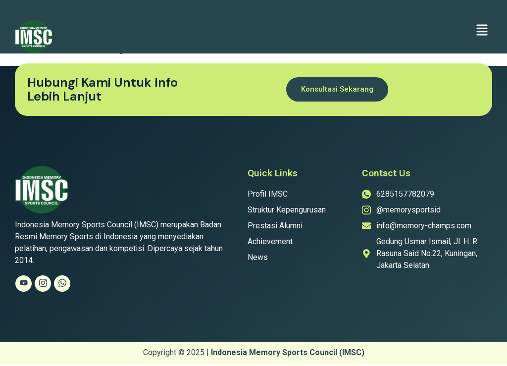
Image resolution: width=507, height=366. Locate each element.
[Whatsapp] (62, 283)
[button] (482, 31)
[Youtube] (23, 283)
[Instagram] (43, 283)
